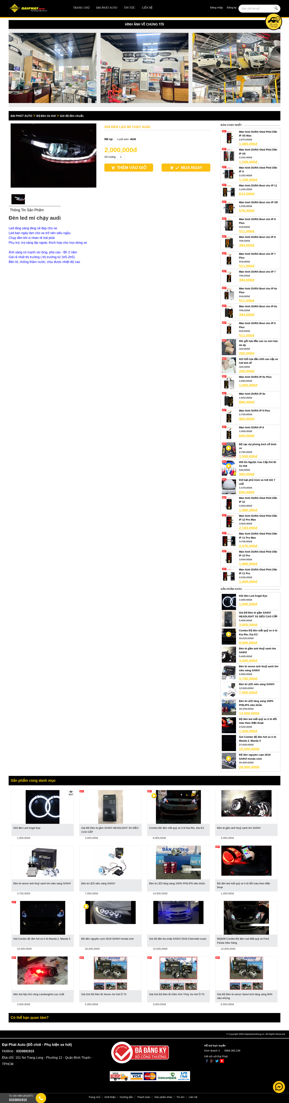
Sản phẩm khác (163, 1097)
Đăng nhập (216, 7)
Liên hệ (147, 7)
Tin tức (129, 7)
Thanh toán (143, 1097)
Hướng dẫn (126, 1097)
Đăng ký (232, 7)
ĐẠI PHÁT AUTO (106, 7)
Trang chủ (81, 7)
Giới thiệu (110, 1097)
